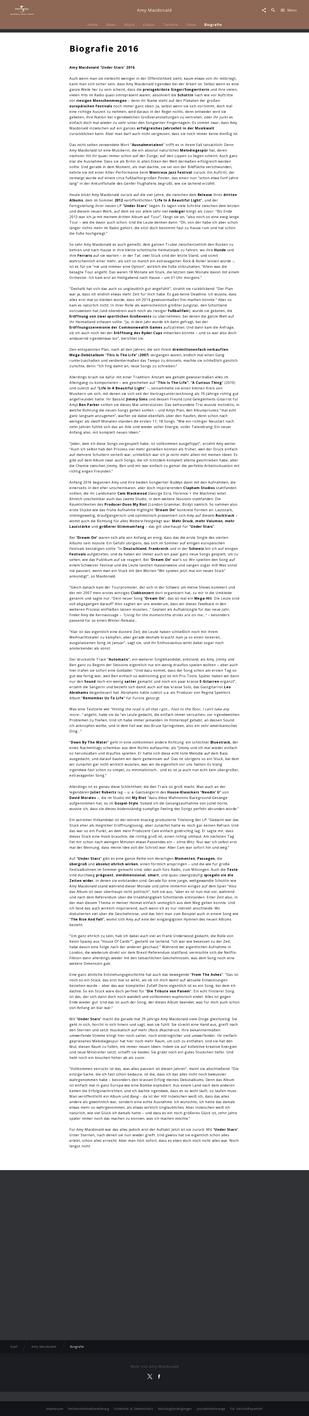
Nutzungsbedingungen (175, 1409)
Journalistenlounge (211, 1409)
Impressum (54, 1409)
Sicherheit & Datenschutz (133, 1409)
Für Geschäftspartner (246, 1409)
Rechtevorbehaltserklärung (88, 1409)
